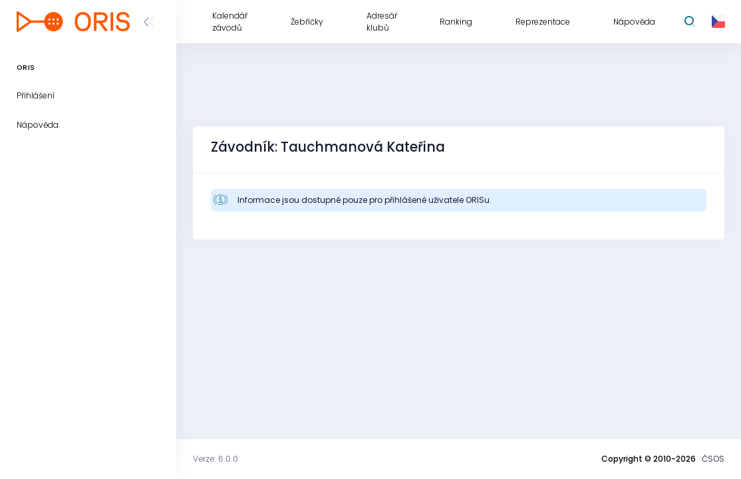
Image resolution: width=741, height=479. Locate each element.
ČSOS (713, 458)
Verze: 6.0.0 (215, 458)
